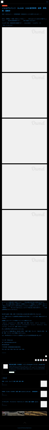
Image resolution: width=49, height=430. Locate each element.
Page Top (24, 423)
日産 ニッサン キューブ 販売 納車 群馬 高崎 (12, 381)
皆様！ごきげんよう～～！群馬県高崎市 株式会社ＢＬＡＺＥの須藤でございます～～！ (17, 383)
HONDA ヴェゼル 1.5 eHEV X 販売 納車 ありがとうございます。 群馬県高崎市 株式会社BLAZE (23, 391)
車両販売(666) (4, 352)
